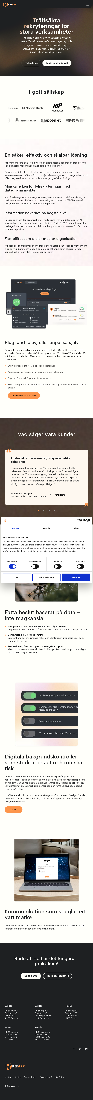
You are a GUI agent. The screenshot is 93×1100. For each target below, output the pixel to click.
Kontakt (8, 1077)
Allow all (76, 577)
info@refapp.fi (71, 1010)
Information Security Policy (52, 1077)
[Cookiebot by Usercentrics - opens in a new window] (78, 521)
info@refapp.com (42, 1032)
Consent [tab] (16, 528)
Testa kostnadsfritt (57, 63)
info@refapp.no (11, 1032)
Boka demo (31, 63)
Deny (17, 577)
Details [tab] (46, 528)
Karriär (18, 1077)
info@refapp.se (11, 1010)
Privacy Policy (30, 1077)
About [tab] (77, 528)
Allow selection (46, 577)
